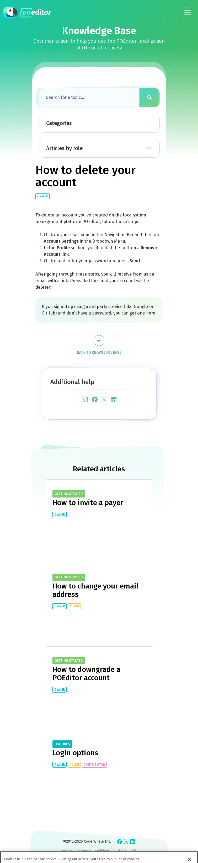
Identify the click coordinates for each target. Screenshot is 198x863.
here (151, 313)
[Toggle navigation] (187, 12)
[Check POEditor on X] (126, 841)
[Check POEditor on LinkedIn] (132, 841)
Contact (66, 851)
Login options (75, 752)
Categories (59, 123)
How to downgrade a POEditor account (86, 673)
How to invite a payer (87, 502)
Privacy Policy (126, 851)
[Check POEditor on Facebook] (119, 841)
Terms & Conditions (94, 851)
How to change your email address (95, 590)
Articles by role (64, 148)
